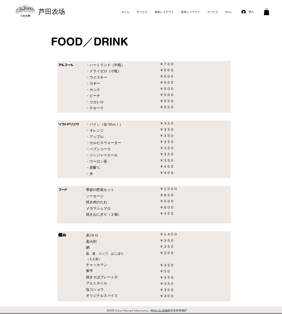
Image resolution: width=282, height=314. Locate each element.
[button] (266, 12)
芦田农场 (51, 11)
